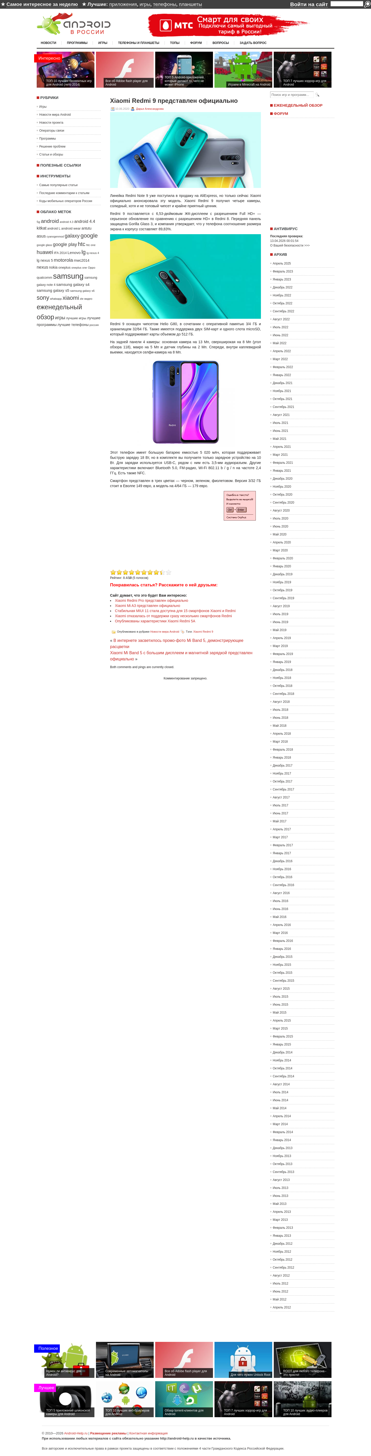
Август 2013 (281, 1180)
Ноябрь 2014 (282, 1060)
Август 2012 (281, 1275)
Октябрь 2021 (282, 399)
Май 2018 (280, 725)
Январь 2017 (282, 853)
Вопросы (220, 43)
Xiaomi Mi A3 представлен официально (147, 606)
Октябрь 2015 (282, 973)
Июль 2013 (280, 1188)
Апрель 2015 (282, 1020)
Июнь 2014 (280, 1100)
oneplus (64, 267)
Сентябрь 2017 (283, 789)
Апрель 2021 (282, 447)
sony (43, 297)
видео (88, 298)
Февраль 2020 (283, 558)
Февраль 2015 (283, 1036)
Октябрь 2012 (282, 1259)
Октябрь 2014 (282, 1068)
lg (83, 252)
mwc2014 (82, 260)
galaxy (72, 236)
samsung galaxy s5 (53, 290)
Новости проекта (51, 122)
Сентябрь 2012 (283, 1267)
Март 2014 (280, 1124)
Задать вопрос (253, 43)
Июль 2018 (280, 710)
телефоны (164, 4)
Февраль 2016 (283, 941)
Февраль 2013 (283, 1228)
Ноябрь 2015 (282, 965)
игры (145, 4)
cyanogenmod (55, 236)
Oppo (91, 267)
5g (38, 221)
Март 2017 (280, 837)
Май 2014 (280, 1108)
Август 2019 (281, 606)
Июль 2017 (280, 805)
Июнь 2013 (280, 1196)
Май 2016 (280, 917)
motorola (63, 260)
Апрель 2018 (282, 733)
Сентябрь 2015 (283, 980)
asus (41, 236)
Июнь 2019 (280, 622)
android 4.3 (66, 221)
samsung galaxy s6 (82, 290)
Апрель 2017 (282, 829)
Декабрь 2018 (282, 670)
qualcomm (44, 277)
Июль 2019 (280, 614)
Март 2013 (280, 1220)
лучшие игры (76, 318)
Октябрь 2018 (282, 686)
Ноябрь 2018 (282, 678)
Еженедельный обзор (298, 105)
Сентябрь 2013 (283, 1172)
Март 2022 (280, 359)
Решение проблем (52, 146)
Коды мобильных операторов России (65, 201)
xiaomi (71, 298)
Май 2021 (280, 439)
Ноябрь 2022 (282, 295)
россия (94, 324)
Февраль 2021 (283, 463)
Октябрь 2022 (282, 303)
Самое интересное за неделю (42, 4)
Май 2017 (280, 821)
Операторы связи (51, 130)
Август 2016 (281, 893)
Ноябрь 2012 (282, 1251)
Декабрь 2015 (282, 957)
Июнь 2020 (280, 526)
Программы (77, 43)
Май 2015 (280, 1012)
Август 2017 (281, 797)
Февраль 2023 (283, 271)
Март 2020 (280, 550)
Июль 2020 (280, 518)
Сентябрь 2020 (283, 502)
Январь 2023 (282, 279)
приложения (123, 4)
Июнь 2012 (280, 1291)
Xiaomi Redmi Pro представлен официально (151, 600)
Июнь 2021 (280, 431)
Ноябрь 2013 (282, 1156)
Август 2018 (281, 702)
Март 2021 (280, 455)
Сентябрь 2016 (283, 885)
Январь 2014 (282, 1140)
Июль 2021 (280, 423)
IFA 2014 (60, 253)
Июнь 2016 (280, 909)
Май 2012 (280, 1299)
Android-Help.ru (75, 1433)
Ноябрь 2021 (282, 391)
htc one (91, 245)
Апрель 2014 (282, 1116)
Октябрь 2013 (282, 1164)
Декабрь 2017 (282, 765)
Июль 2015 (280, 996)
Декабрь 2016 (282, 861)
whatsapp (56, 298)
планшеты (190, 4)
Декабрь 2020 (282, 478)
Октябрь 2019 (282, 590)
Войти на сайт (309, 4)
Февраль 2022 (283, 367)
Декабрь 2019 (282, 574)
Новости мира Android (55, 114)
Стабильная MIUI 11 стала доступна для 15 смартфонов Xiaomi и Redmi (175, 611)
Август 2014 (281, 1084)
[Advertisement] (153, 532)
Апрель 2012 (282, 1307)
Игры (102, 43)
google (89, 235)
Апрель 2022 (282, 351)
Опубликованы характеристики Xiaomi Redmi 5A (155, 621)
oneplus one (79, 267)
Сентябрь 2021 (283, 407)
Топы (175, 43)
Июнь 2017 (280, 813)
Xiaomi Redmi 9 (203, 631)
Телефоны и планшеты (138, 43)
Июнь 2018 (280, 718)
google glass (44, 245)
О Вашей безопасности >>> (290, 245)
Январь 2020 (282, 566)
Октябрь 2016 (282, 877)
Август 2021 (281, 415)
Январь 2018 (282, 757)
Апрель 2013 (282, 1212)
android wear (71, 228)
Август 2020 (281, 510)
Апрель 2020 (282, 542)
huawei (45, 252)
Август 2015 (281, 988)
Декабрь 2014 (282, 1052)
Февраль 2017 (283, 845)
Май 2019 (280, 630)
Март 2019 (280, 646)
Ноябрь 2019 (282, 582)
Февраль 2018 (283, 749)
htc (81, 244)
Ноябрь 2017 (282, 773)
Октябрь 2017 (282, 781)
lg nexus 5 (45, 260)
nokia (53, 267)
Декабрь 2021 (282, 383)
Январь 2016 (282, 949)
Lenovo (74, 252)
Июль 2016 (280, 901)
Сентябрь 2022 (283, 311)
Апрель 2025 (282, 263)
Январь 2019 (282, 662)
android (50, 221)
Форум (196, 43)
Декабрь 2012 (282, 1243)
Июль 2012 (280, 1283)
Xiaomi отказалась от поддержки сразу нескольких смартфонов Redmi (173, 616)
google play (65, 244)
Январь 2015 (282, 1044)
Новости (48, 43)
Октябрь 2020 (282, 494)
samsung (68, 276)
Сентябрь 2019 (283, 598)
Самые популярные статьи (58, 185)
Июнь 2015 (280, 1004)
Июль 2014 (280, 1092)
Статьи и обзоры (51, 154)
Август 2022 (281, 319)
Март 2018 (280, 741)
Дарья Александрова (149, 108)
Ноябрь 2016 (282, 869)
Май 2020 (280, 534)
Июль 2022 (280, 327)
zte (81, 298)
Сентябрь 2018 (283, 694)
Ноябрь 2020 (282, 486)
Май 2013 (280, 1204)
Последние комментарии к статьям (64, 193)
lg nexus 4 (92, 252)
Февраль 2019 (283, 654)
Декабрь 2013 (282, 1148)
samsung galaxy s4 (73, 284)
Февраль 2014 (283, 1132)
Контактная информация (148, 1433)
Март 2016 (280, 933)
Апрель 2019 (282, 638)
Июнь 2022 (280, 335)
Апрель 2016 (282, 925)
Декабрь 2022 (282, 287)
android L (53, 228)
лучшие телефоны (73, 325)
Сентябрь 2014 (283, 1076)
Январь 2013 (282, 1235)
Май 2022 (280, 343)
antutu (87, 228)
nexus (42, 267)
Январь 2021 (282, 470)
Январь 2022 (282, 375)
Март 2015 (280, 1028)
